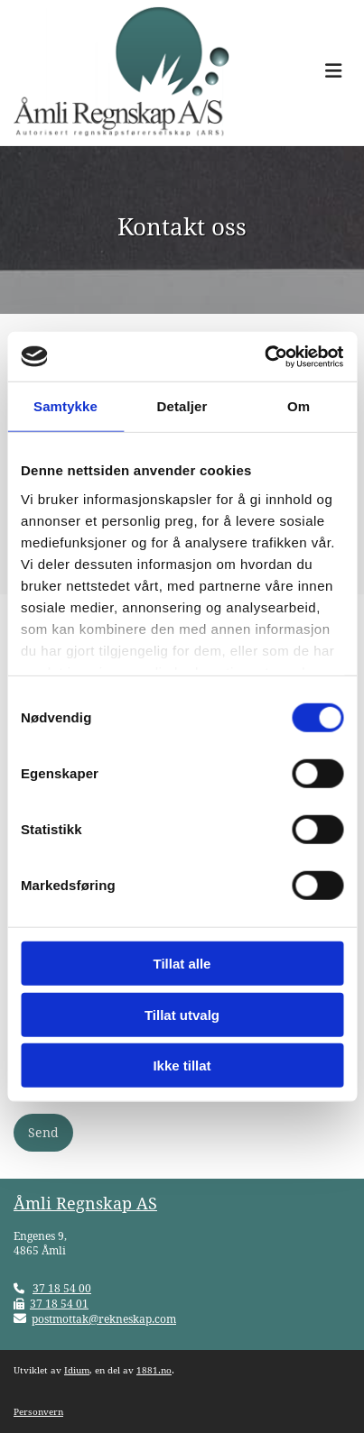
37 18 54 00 (62, 1288)
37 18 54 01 (59, 1304)
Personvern (38, 1412)
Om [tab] (298, 406)
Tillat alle (182, 963)
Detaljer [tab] (182, 406)
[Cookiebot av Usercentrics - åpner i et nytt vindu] (264, 356)
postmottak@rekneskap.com (104, 1319)
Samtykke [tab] (65, 406)
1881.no (154, 1370)
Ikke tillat (181, 1065)
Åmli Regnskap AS (85, 1203)
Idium (76, 1370)
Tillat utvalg (182, 1014)
